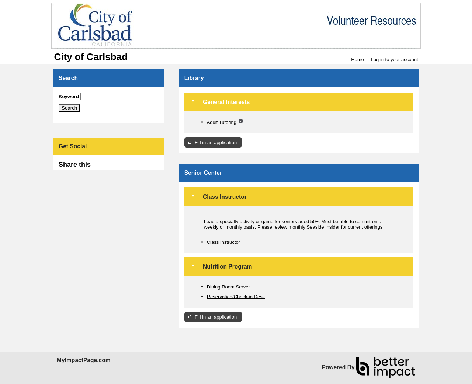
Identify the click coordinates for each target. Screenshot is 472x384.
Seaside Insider (323, 227)
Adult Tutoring (221, 122)
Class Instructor (223, 242)
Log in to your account (394, 59)
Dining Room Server (228, 287)
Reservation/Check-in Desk (236, 296)
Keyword (69, 96)
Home (357, 59)
